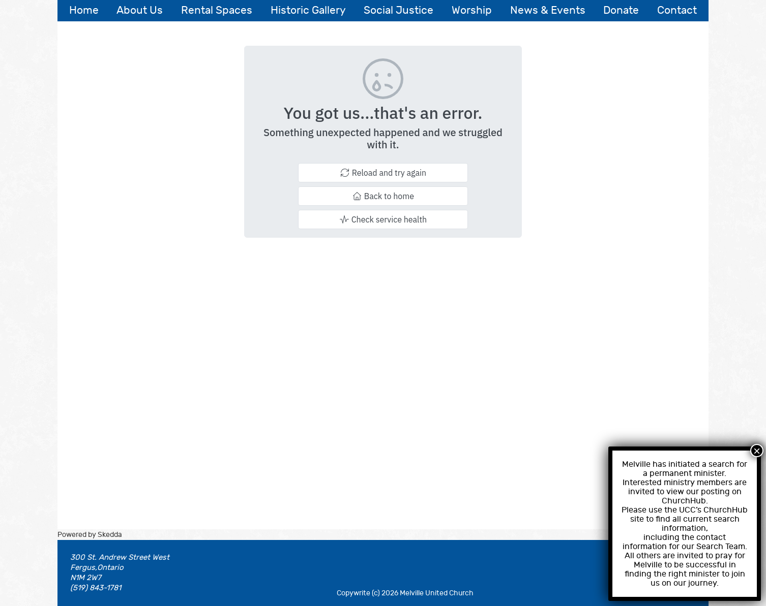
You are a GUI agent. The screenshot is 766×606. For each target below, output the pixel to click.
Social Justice (398, 10)
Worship (472, 10)
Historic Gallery (308, 10)
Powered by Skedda (89, 534)
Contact (677, 10)
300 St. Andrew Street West (119, 557)
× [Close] (756, 450)
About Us (139, 10)
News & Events (547, 10)
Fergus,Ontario (97, 567)
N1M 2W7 (85, 577)
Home (84, 10)
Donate (621, 10)
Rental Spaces (216, 10)
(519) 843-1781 (95, 588)
